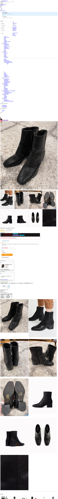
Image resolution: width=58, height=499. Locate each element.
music (5, 36)
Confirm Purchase (6, 269)
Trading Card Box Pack (7, 61)
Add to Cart (7, 254)
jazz (4, 49)
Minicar (5, 56)
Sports (5, 39)
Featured (2, 28)
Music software (4, 43)
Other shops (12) (5, 240)
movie (14, 34)
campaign (2, 23)
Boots (9, 287)
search (2, 3)
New (10, 233)
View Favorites (5, 279)
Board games (6, 57)
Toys (5, 52)
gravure (5, 42)
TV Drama (14, 35)
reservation (3, 26)
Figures (5, 59)
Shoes (9, 286)
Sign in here (14, 23)
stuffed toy (5, 53)
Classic (5, 45)
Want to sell (3, 30)
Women (2, 33)
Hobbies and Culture (7, 41)
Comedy (5, 40)
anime (14, 33)
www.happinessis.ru (4, 0)
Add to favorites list (5, 257)
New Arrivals (3, 25)
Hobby (5, 58)
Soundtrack (6, 47)
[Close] (1, 262)
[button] (29, 9)
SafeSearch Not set (3, 4)
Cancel (2, 269)
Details (14, 237)
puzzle (5, 55)
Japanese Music (6, 44)
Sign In (1, 5)
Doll (5, 54)
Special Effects (6, 37)
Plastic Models (6, 60)
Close (1, 279)
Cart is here (14, 25)
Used (13, 235)
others (5, 38)
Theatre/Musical (6, 48)
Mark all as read (2, 10)
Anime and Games (7, 46)
